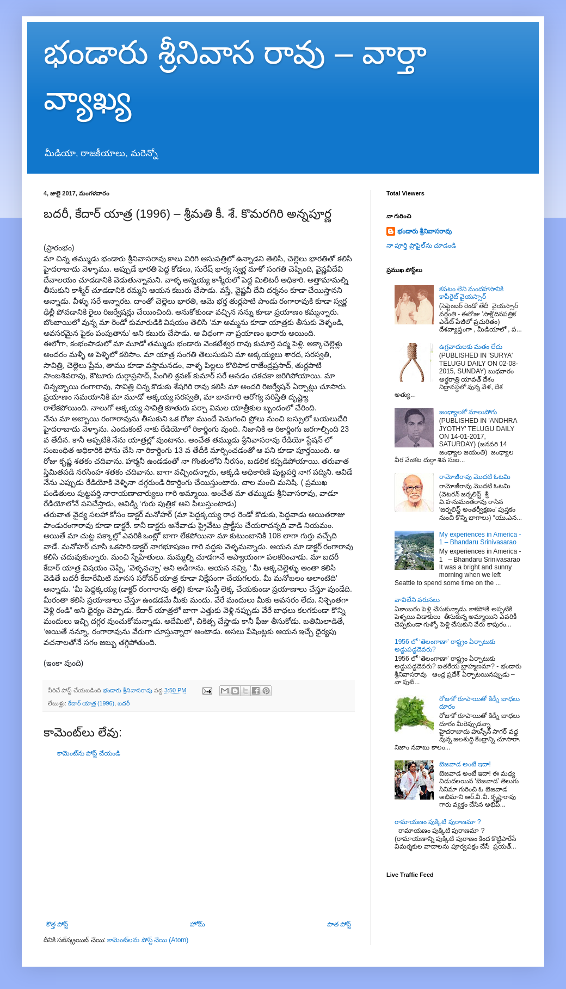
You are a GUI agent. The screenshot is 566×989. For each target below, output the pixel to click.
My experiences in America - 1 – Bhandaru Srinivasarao (480, 538)
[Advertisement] (198, 839)
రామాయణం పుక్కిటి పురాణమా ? (438, 822)
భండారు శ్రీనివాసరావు (424, 231)
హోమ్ (197, 924)
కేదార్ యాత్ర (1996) (91, 703)
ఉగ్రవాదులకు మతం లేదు (471, 347)
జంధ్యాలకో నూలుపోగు (468, 412)
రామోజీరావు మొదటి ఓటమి (475, 477)
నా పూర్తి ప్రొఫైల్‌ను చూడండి (421, 245)
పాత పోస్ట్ (339, 924)
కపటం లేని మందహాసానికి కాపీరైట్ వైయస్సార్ (471, 292)
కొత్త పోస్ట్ (57, 924)
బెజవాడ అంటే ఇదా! (465, 764)
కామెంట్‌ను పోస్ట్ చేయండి (88, 753)
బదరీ (124, 703)
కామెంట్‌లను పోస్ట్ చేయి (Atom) (147, 940)
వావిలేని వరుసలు (417, 600)
